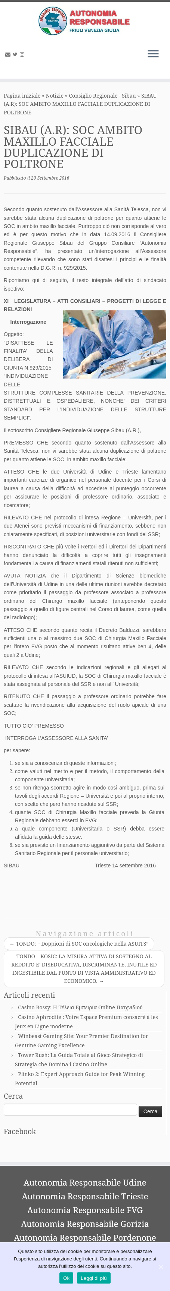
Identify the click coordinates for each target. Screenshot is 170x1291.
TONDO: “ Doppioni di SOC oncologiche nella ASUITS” (79, 943)
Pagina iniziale (22, 95)
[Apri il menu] (153, 55)
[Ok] (160, 1267)
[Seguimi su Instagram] (23, 54)
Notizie (55, 95)
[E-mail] (9, 54)
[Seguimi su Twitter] (16, 54)
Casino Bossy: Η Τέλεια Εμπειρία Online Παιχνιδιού (80, 1007)
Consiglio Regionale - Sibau (102, 95)
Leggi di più (94, 1278)
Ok (66, 1278)
